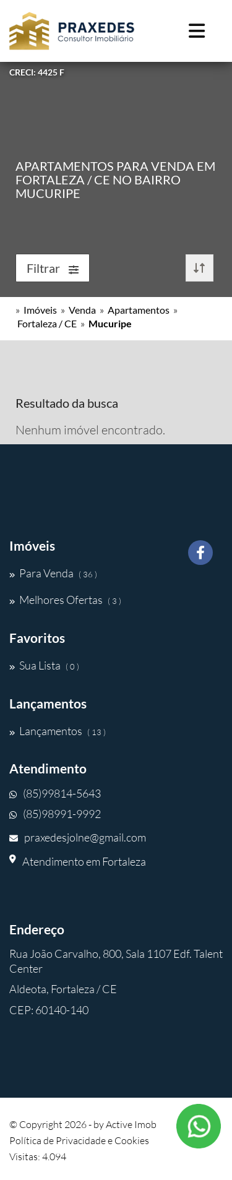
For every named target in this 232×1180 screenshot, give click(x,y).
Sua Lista (44, 665)
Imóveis (40, 310)
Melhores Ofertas (65, 599)
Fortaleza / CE (47, 323)
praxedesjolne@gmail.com (77, 837)
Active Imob (131, 1124)
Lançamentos (57, 731)
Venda (82, 310)
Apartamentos (139, 310)
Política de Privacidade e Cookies (79, 1140)
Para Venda (53, 573)
